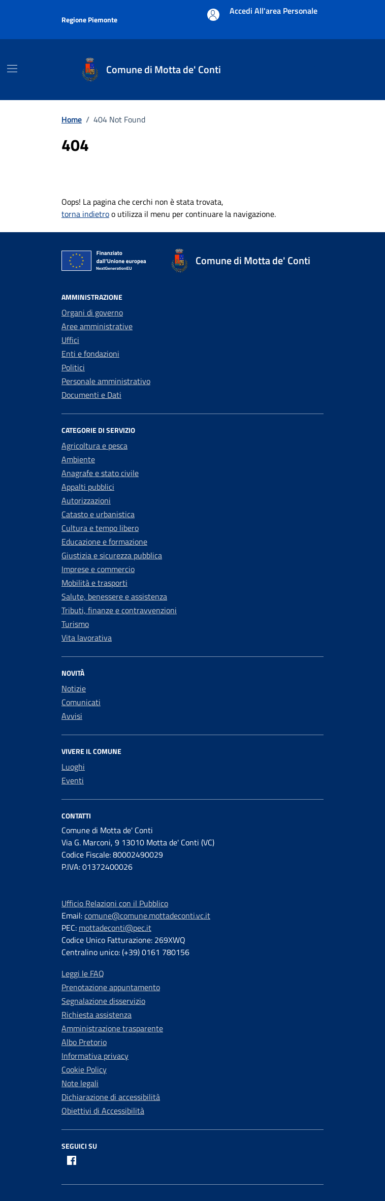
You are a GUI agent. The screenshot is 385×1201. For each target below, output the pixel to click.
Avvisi (71, 716)
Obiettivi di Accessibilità (102, 1110)
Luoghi (73, 767)
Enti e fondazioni (90, 353)
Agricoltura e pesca (94, 445)
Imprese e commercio (98, 569)
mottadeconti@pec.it (115, 928)
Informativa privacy (95, 1056)
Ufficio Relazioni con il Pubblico (114, 903)
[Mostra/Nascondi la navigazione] (12, 68)
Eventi (72, 780)
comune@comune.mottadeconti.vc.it (147, 915)
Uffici (70, 340)
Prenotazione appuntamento (110, 987)
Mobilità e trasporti (94, 583)
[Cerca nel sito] (313, 70)
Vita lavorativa (86, 637)
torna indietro (85, 214)
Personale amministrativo (105, 381)
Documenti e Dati (91, 395)
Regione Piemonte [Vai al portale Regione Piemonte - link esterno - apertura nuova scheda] (89, 19)
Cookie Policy (84, 1069)
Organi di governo (92, 312)
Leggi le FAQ (82, 973)
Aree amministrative (97, 326)
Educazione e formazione (104, 541)
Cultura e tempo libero (100, 528)
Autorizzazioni (86, 500)
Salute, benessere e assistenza (114, 596)
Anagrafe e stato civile (100, 473)
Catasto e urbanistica (98, 514)
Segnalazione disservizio (103, 1001)
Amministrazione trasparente (112, 1028)
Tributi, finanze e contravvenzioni (119, 610)
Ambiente (78, 459)
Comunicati (81, 702)
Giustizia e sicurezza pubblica (111, 555)
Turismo (75, 624)
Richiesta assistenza (96, 1014)
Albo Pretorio (84, 1042)
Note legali (80, 1083)
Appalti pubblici (87, 487)
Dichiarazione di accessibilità (110, 1097)
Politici (73, 367)
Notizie (73, 688)
